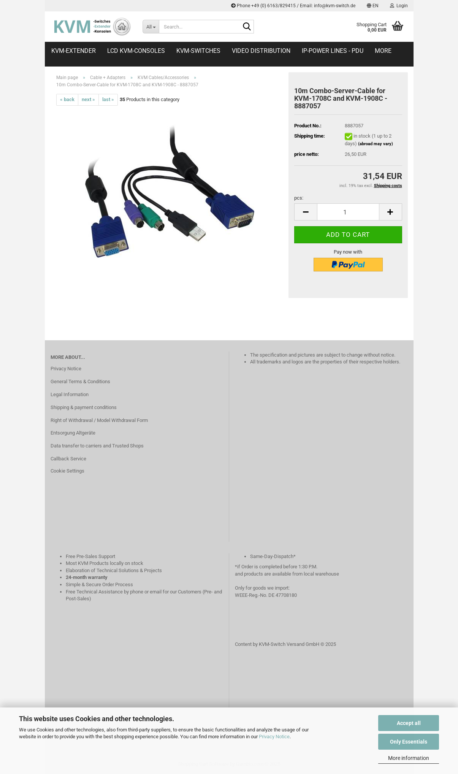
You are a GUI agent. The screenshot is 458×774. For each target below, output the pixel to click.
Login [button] (399, 5)
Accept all (409, 723)
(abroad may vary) (375, 143)
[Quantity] (348, 211)
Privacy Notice (274, 736)
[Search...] (151, 26)
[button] (372, 5)
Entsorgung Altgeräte (73, 433)
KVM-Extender (73, 50)
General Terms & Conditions (80, 381)
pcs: (298, 198)
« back (67, 99)
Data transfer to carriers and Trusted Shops (97, 446)
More (383, 50)
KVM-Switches (198, 50)
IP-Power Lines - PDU (332, 50)
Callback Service (68, 459)
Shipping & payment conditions (84, 407)
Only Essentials (408, 742)
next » (88, 99)
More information (408, 758)
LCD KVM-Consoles (136, 50)
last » (108, 99)
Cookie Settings (67, 471)
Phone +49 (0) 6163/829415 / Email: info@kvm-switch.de (293, 5)
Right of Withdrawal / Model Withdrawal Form (99, 420)
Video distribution (261, 50)
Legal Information (70, 394)
